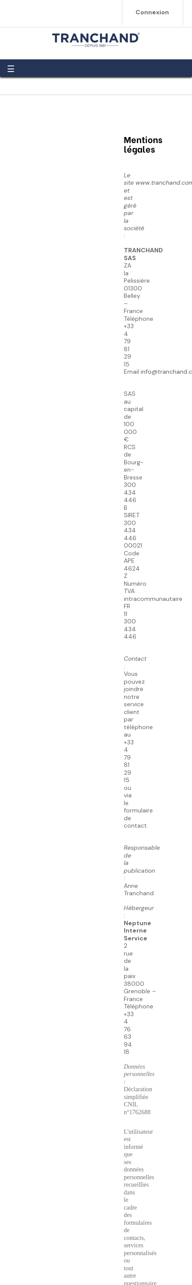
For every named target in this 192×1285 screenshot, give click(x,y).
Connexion (152, 12)
